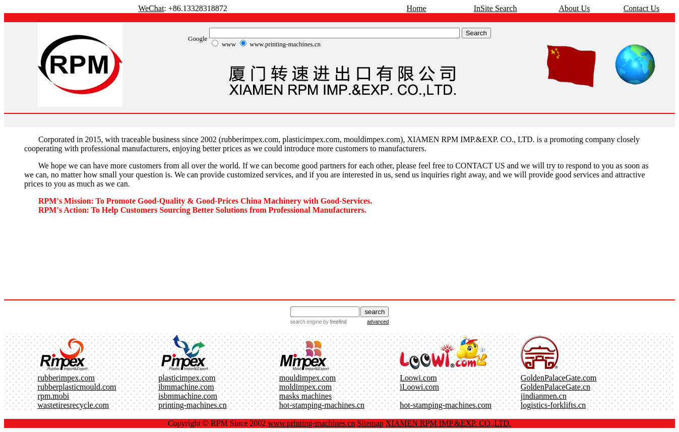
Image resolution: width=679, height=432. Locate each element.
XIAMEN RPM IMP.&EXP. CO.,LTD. (448, 423)
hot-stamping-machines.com (445, 405)
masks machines (305, 396)
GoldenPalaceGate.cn (555, 387)
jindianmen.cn (544, 396)
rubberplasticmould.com (77, 387)
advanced (378, 322)
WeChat (151, 8)
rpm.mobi (54, 396)
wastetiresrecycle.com (73, 405)
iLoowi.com (419, 387)
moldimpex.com (305, 387)
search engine (306, 322)
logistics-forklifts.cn (553, 405)
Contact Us (642, 8)
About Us (574, 8)
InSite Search (495, 8)
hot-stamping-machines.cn (321, 405)
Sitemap (370, 423)
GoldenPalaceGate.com (559, 378)
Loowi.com (418, 378)
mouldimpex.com (307, 378)
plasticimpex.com (186, 378)
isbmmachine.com (187, 396)
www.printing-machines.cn (311, 423)
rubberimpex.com (66, 378)
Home (416, 8)
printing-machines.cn (192, 405)
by (334, 322)
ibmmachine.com (186, 387)
